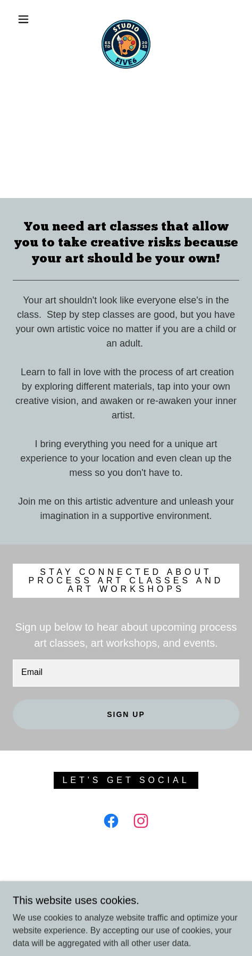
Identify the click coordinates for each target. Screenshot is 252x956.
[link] (126, 19)
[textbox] (126, 673)
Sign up (126, 714)
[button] (24, 19)
